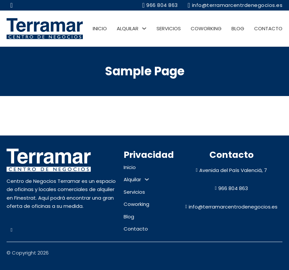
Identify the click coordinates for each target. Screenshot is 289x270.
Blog (237, 28)
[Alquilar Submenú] (144, 28)
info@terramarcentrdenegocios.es (235, 5)
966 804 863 (160, 5)
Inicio (100, 28)
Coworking (206, 28)
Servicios (169, 28)
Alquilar (127, 28)
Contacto (268, 28)
